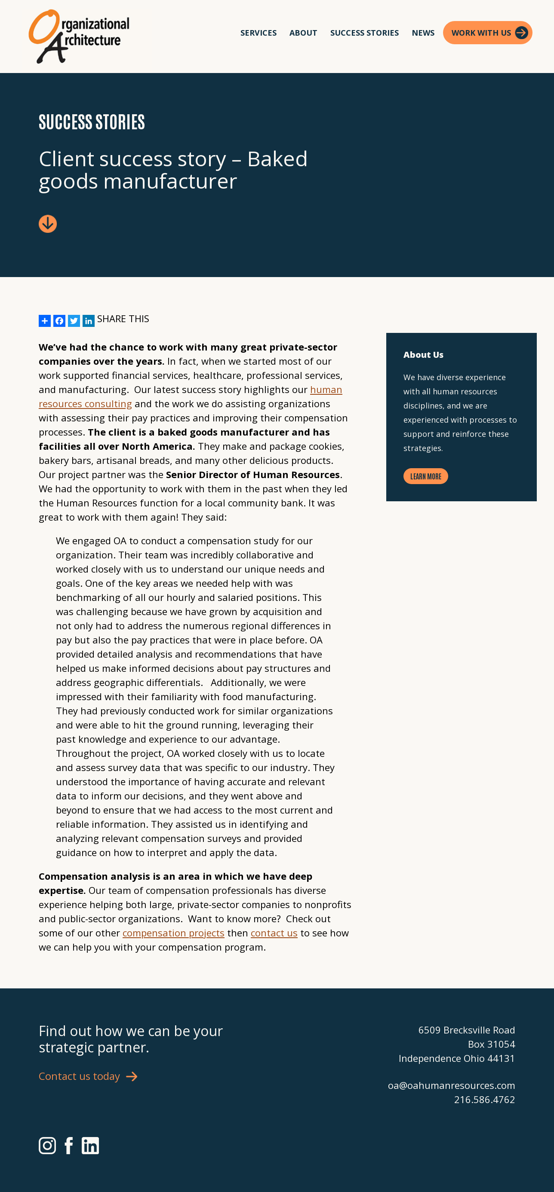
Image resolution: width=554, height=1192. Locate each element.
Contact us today (79, 1076)
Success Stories (364, 32)
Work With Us (481, 32)
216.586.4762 (484, 1099)
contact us (274, 932)
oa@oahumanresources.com (451, 1085)
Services (258, 32)
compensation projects (174, 932)
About (303, 32)
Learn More (425, 476)
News (423, 32)
